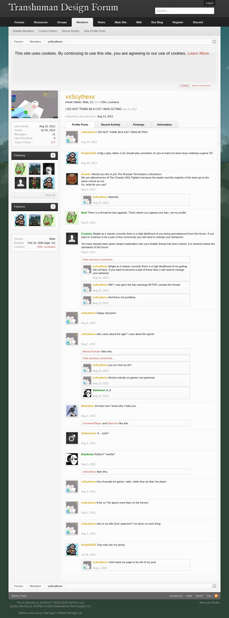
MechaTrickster (92, 351)
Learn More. (199, 53)
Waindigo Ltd (74, 612)
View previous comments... (98, 259)
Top (209, 595)
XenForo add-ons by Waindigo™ (37, 612)
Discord (198, 22)
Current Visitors (48, 31)
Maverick (113, 423)
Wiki (139, 22)
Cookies (185, 85)
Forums (19, 22)
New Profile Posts (94, 31)
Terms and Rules (209, 602)
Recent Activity (110, 124)
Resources (40, 22)
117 (53, 142)
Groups (62, 22)
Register (178, 22)
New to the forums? (201, 85)
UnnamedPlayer (92, 423)
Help (189, 595)
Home (199, 595)
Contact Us (175, 595)
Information (164, 124)
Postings (138, 124)
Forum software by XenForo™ (50, 602)
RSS (216, 596)
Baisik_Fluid (19, 595)
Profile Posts (80, 124)
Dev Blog (157, 22)
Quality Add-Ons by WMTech (50, 605)
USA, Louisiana (46, 246)
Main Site (120, 22)
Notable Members (23, 31)
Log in (209, 2)
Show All (50, 195)
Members (82, 22)
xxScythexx (89, 471)
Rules (101, 22)
